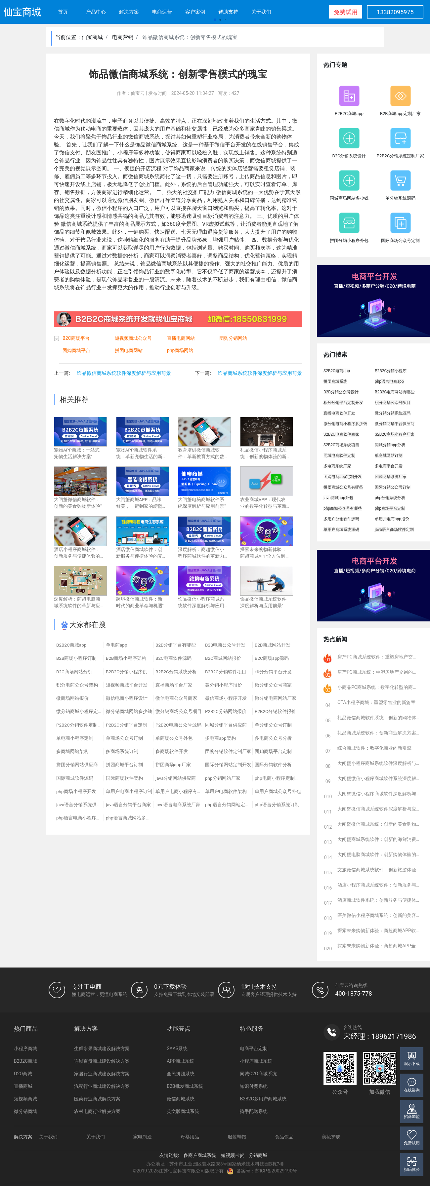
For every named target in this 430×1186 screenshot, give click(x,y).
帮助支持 (228, 12)
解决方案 (129, 12)
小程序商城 (25, 1048)
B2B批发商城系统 (185, 1086)
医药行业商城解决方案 (97, 1098)
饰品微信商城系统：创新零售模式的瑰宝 (189, 37)
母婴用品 (190, 1136)
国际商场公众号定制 (400, 240)
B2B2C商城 (25, 1061)
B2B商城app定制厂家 (400, 113)
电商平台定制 (254, 1048)
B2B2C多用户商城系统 (263, 1098)
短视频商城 (25, 1098)
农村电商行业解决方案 (97, 1111)
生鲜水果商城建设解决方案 (102, 1048)
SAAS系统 (177, 1048)
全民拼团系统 (180, 1073)
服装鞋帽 (237, 1136)
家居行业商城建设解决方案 (102, 1073)
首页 (63, 12)
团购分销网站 (233, 338)
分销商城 (258, 1155)
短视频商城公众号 (133, 338)
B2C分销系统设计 (349, 155)
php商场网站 (180, 350)
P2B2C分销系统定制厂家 (400, 155)
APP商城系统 (180, 1061)
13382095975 (395, 12)
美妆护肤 (331, 1136)
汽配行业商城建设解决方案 (102, 1086)
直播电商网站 (181, 338)
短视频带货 (232, 1155)
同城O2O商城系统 (258, 1073)
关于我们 (261, 12)
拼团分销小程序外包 (349, 240)
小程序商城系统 (256, 1061)
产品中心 (96, 12)
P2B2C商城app (349, 113)
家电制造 (142, 1136)
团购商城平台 (76, 350)
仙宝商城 (92, 37)
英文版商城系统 (183, 1111)
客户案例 (195, 12)
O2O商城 (23, 1073)
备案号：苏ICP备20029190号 (262, 1171)
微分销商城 (25, 1111)
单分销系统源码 (400, 198)
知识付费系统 (254, 1086)
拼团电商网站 (129, 350)
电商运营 (162, 12)
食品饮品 (284, 1136)
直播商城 (23, 1086)
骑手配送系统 (254, 1111)
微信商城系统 (180, 1098)
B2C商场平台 (76, 338)
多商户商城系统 (200, 1155)
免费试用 (346, 12)
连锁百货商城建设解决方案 (102, 1061)
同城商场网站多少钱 (349, 198)
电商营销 (122, 37)
